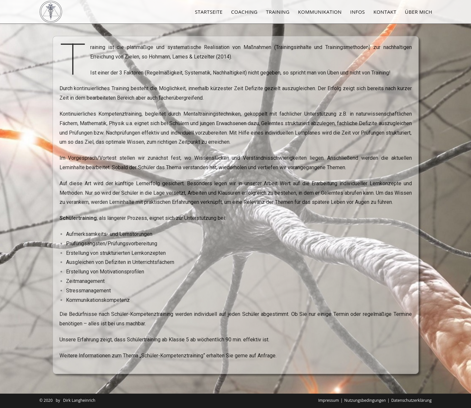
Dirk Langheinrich (79, 400)
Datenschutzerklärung (411, 400)
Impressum (328, 400)
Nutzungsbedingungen (365, 400)
